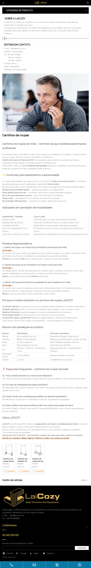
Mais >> (85, 480)
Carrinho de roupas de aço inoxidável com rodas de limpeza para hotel (38, 460)
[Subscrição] (82, 548)
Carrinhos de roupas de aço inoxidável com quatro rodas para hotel (9, 460)
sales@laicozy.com (17, 48)
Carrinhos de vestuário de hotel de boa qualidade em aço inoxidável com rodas (23, 460)
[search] (11, 548)
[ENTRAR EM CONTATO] (45, 103)
